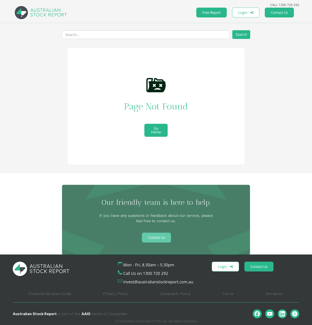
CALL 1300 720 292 (284, 5)
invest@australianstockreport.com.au (158, 281)
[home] (41, 12)
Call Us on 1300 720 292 (145, 273)
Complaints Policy (175, 293)
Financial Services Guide (50, 293)
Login (245, 12)
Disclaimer (274, 293)
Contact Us (279, 12)
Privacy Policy (115, 293)
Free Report (211, 12)
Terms (227, 293)
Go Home (156, 130)
